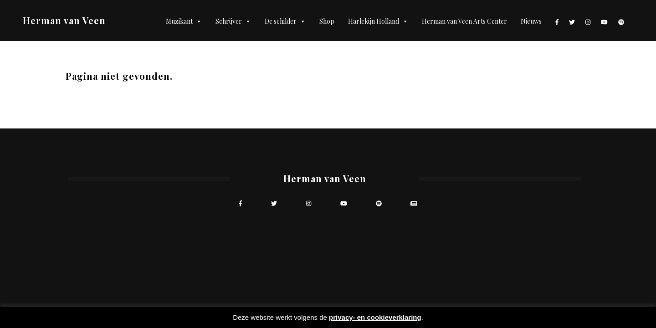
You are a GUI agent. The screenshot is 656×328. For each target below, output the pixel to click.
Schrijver (233, 21)
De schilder (285, 21)
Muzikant (184, 21)
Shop (326, 21)
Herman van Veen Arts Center (464, 21)
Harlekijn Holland (378, 21)
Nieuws (531, 21)
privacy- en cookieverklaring (375, 317)
